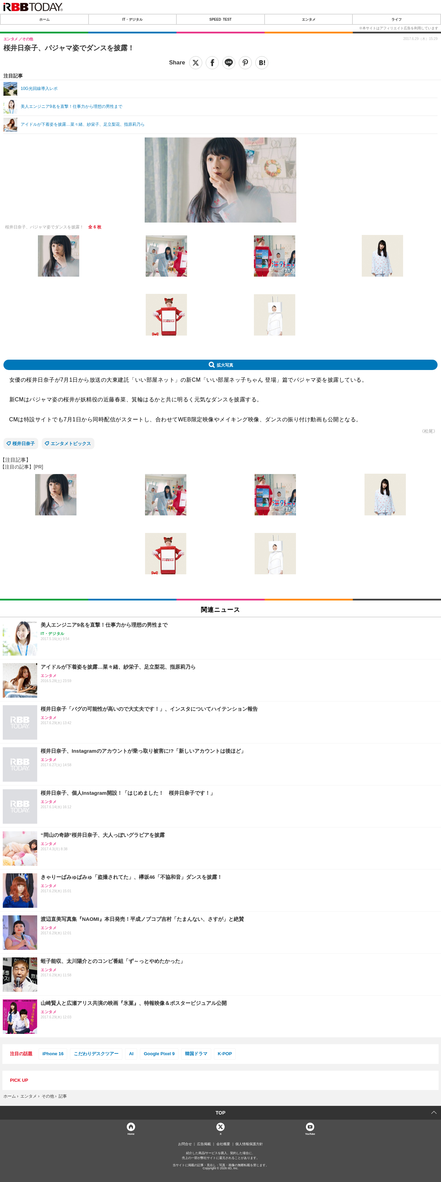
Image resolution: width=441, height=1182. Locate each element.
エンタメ (309, 19)
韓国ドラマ (196, 1053)
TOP (221, 1113)
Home (130, 1133)
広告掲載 (204, 1144)
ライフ (396, 19)
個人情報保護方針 (249, 1144)
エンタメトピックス (71, 443)
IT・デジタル (132, 19)
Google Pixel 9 (159, 1053)
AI (131, 1053)
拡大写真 (225, 365)
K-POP (225, 1053)
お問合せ (185, 1144)
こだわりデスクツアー (96, 1053)
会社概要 (223, 1144)
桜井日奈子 (23, 443)
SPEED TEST (220, 19)
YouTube (310, 1133)
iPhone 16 (52, 1053)
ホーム (44, 19)
